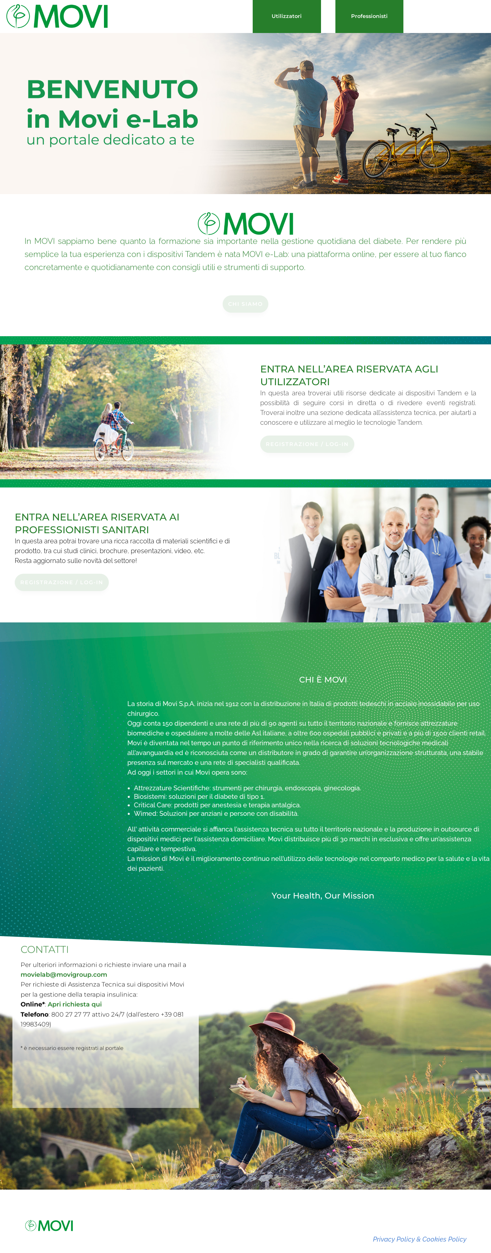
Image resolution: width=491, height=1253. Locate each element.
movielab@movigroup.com (64, 969)
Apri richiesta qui (75, 999)
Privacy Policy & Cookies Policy (419, 1239)
